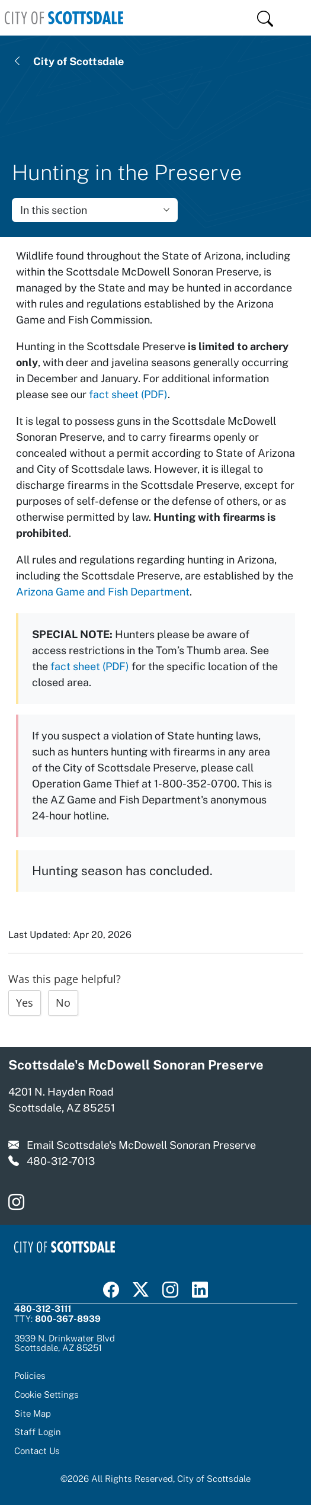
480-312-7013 (61, 1161)
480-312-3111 (42, 1309)
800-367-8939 (68, 1319)
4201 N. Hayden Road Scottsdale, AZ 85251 (61, 1099)
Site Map (32, 1413)
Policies (30, 1375)
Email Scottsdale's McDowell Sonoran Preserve (141, 1145)
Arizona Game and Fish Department (103, 591)
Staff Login (37, 1432)
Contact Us (37, 1451)
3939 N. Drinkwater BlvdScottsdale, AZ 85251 (64, 1343)
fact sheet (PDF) (128, 394)
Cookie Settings (46, 1395)
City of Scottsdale (78, 61)
